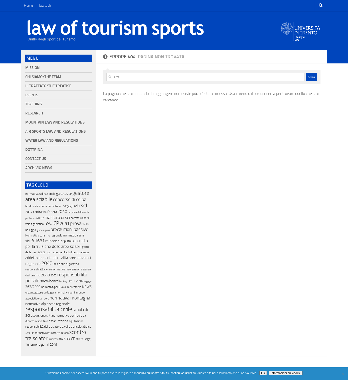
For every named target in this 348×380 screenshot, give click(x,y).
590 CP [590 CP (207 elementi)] (51, 223)
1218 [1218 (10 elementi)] (85, 224)
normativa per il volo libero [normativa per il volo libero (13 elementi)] (62, 252)
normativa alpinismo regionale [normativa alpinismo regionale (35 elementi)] (47, 304)
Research (34, 113)
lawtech (45, 5)
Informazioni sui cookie (286, 373)
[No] (342, 374)
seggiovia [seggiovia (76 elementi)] (71, 205)
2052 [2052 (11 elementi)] (53, 275)
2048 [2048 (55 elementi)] (45, 275)
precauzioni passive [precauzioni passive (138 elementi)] (69, 229)
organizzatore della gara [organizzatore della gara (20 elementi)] (40, 292)
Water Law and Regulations (51, 140)
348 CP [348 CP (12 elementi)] (39, 218)
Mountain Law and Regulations (55, 122)
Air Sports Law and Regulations (55, 131)
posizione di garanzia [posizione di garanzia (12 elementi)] (66, 264)
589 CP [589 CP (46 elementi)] (69, 339)
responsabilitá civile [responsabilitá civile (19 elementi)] (38, 269)
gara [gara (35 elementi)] (59, 193)
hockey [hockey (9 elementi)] (63, 281)
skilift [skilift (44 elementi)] (29, 241)
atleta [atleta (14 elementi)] (79, 339)
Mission (32, 68)
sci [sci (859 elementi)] (83, 205)
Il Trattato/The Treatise (48, 86)
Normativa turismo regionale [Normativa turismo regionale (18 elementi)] (43, 235)
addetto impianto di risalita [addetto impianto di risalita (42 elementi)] (46, 258)
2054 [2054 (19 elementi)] (28, 212)
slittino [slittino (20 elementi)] (50, 315)
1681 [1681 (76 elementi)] (40, 240)
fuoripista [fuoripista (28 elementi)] (64, 241)
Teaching (33, 104)
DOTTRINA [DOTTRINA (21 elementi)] (75, 281)
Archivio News (38, 168)
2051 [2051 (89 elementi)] (64, 223)
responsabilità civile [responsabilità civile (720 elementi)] (48, 309)
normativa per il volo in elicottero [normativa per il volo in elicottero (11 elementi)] (61, 287)
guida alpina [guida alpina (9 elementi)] (43, 230)
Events (31, 95)
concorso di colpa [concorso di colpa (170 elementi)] (69, 199)
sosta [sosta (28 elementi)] (41, 252)
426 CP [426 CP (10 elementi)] (67, 193)
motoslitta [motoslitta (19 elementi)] (56, 339)
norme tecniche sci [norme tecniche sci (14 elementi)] (50, 206)
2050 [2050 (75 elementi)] (62, 211)
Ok (263, 373)
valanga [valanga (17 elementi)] (84, 252)
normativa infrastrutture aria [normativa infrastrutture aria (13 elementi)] (51, 333)
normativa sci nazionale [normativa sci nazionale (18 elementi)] (40, 194)
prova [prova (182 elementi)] (76, 223)
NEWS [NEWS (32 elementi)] (87, 287)
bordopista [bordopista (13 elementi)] (31, 206)
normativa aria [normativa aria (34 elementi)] (73, 235)
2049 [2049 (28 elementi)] (53, 345)
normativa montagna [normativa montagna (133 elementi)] (70, 298)
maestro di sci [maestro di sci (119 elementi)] (57, 217)
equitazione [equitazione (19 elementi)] (76, 321)
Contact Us (35, 159)
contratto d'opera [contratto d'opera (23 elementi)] (45, 212)
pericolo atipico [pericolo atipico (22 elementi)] (81, 327)
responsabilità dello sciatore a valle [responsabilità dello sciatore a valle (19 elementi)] (47, 327)
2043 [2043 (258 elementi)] (47, 263)
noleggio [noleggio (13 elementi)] (30, 230)
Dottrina (34, 150)
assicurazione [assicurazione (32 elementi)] (58, 321)
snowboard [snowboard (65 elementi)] (49, 281)
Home (28, 5)
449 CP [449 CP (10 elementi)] (29, 333)
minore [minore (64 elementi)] (51, 240)
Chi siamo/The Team (43, 77)
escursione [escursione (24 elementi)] (38, 315)
